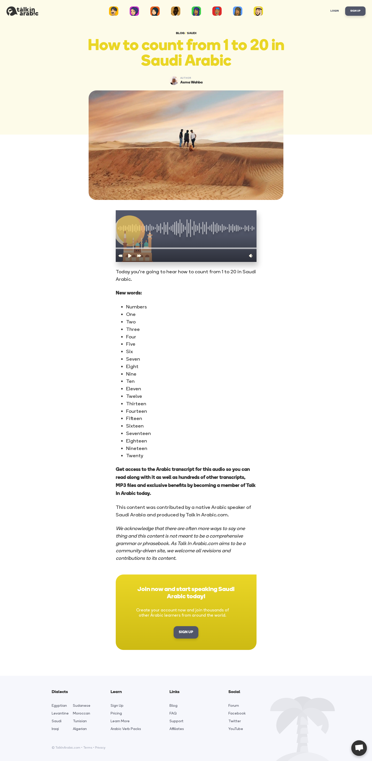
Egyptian (59, 705)
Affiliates (176, 729)
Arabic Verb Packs (126, 729)
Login (334, 11)
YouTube (235, 729)
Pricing (116, 713)
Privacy (100, 747)
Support (176, 721)
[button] (186, 248)
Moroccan (81, 713)
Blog (173, 705)
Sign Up (355, 11)
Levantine (60, 713)
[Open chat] (359, 748)
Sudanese (81, 705)
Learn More (120, 721)
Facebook (237, 713)
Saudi (56, 721)
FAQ (173, 713)
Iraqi (55, 729)
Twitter (234, 721)
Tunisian (80, 721)
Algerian (80, 729)
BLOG (180, 33)
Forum (233, 705)
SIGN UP (186, 632)
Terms (87, 747)
